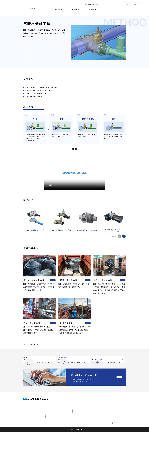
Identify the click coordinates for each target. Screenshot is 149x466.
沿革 (47, 421)
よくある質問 (117, 9)
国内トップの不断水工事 (52, 439)
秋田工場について (51, 442)
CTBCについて (50, 447)
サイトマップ (70, 457)
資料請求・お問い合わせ (107, 426)
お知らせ (102, 421)
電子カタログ (88, 9)
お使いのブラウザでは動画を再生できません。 (74, 173)
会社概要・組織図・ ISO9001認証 (54, 416)
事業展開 (48, 433)
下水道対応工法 (78, 435)
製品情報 (75, 412)
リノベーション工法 (79, 429)
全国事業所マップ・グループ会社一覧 (55, 424)
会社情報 (47, 412)
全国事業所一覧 (130, 9)
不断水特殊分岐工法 (79, 426)
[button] (119, 236)
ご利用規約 (47, 457)
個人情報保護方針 (58, 457)
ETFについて (49, 450)
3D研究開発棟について (52, 444)
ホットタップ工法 (78, 432)
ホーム (47, 9)
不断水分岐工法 (78, 420)
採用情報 (141, 9)
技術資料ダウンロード (103, 9)
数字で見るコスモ (51, 430)
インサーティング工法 (79, 423)
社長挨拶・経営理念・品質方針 (53, 418)
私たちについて (50, 427)
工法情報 (33, 344)
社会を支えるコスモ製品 (52, 436)
